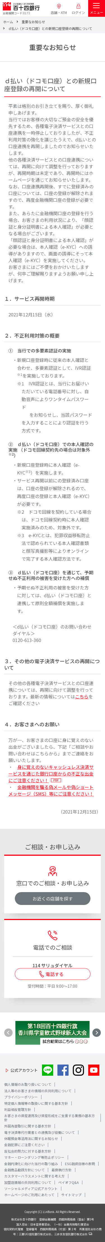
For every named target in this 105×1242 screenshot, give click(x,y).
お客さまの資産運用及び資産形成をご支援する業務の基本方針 (49, 1117)
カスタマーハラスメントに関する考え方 (34, 1176)
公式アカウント (24, 1070)
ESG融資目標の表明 (80, 1163)
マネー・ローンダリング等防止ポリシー (34, 1157)
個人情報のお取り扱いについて (27, 1084)
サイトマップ (71, 1194)
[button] (96, 1032)
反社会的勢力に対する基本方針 (27, 1151)
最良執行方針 (62, 1169)
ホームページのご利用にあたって (29, 1194)
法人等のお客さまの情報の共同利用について (37, 1090)
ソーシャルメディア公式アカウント (31, 1188)
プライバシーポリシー (21, 1096)
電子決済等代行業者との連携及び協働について (39, 1132)
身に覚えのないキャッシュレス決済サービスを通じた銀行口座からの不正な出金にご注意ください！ (51, 774)
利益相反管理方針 (17, 1109)
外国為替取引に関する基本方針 (27, 1126)
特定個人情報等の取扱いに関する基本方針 (36, 1103)
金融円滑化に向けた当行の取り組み (31, 1163)
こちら (81, 696)
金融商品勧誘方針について (24, 1169)
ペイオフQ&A (68, 1182)
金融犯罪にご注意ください (24, 1144)
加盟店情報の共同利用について (27, 1182)
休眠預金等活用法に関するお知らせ (31, 1138)
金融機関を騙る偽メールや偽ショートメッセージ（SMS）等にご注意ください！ (51, 790)
